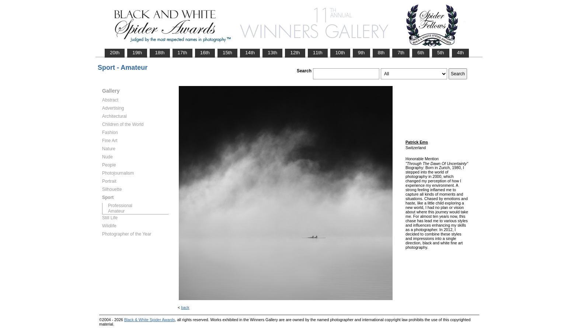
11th (318, 52)
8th (381, 52)
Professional (120, 205)
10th (340, 52)
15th (227, 52)
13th (272, 52)
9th (361, 52)
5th (440, 52)
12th (295, 52)
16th (205, 52)
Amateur (116, 211)
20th (114, 52)
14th (250, 52)
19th (137, 52)
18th (159, 52)
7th (400, 52)
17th (182, 52)
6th (420, 52)
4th (460, 52)
